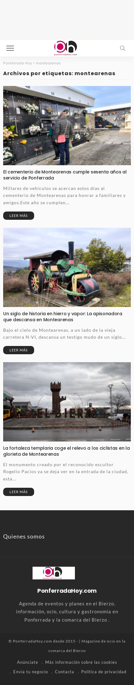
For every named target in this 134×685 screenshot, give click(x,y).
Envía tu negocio (30, 671)
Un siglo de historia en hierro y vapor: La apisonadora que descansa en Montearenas (62, 316)
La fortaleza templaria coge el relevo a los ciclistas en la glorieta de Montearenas (66, 451)
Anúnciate (27, 662)
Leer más (18, 215)
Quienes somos (24, 536)
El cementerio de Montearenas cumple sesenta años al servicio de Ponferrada (65, 175)
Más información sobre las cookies (81, 662)
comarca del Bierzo (67, 650)
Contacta (64, 671)
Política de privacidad (103, 671)
